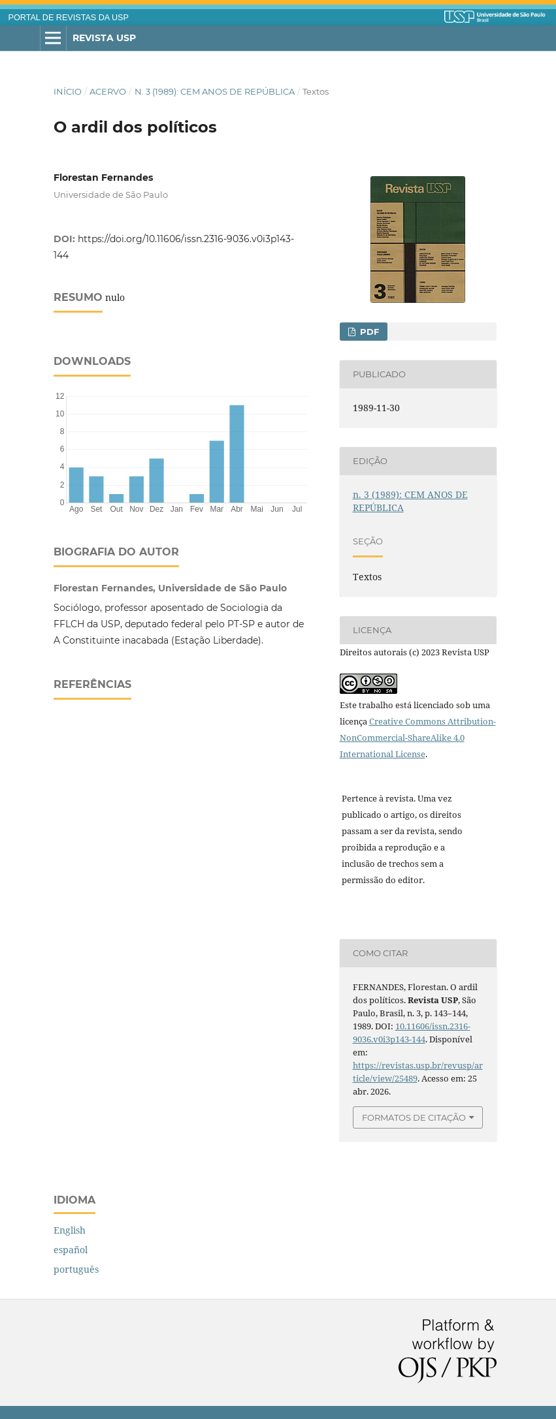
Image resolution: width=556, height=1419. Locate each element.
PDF (368, 331)
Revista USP (104, 38)
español (71, 1249)
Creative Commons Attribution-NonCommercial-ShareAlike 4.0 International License (418, 737)
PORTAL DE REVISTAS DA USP (68, 17)
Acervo (108, 91)
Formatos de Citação (414, 1117)
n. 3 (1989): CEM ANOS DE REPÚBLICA (215, 91)
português (76, 1269)
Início (68, 91)
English (70, 1230)
